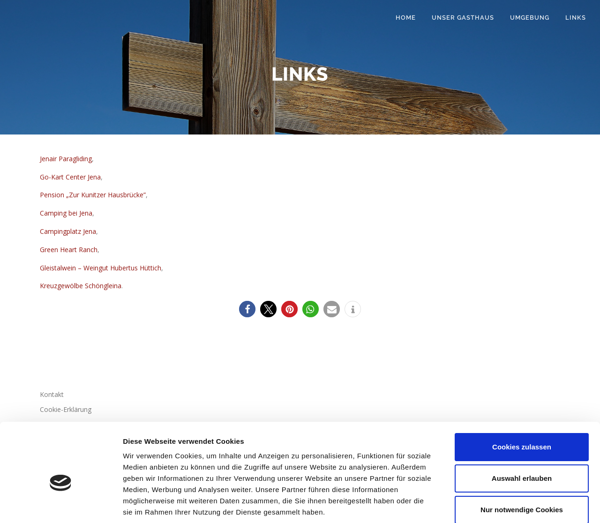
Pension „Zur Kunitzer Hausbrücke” (93, 194)
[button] (247, 309)
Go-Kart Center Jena (70, 176)
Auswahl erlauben (522, 429)
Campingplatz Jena (68, 231)
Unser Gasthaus (463, 17)
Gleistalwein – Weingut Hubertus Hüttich (100, 267)
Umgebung (529, 17)
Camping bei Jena (66, 213)
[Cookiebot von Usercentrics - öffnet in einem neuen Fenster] (61, 505)
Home (406, 17)
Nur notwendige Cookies (521, 461)
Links (575, 17)
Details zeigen (498, 504)
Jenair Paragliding (66, 158)
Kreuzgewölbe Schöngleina (80, 285)
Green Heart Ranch (69, 249)
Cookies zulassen (521, 398)
